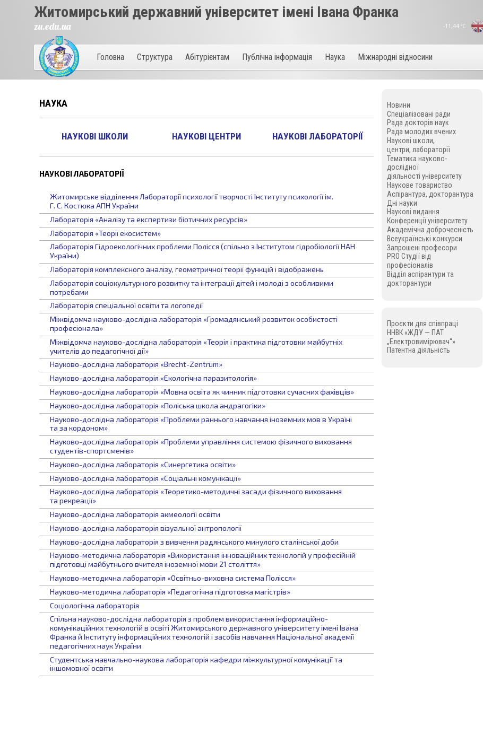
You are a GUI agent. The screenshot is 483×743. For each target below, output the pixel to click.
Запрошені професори (422, 247)
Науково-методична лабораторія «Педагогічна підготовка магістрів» (170, 591)
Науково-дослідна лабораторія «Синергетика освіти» (143, 464)
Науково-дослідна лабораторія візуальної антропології (146, 527)
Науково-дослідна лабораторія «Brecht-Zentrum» (136, 364)
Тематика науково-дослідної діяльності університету (424, 167)
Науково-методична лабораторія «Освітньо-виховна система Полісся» (173, 577)
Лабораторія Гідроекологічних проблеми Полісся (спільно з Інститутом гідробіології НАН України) (202, 251)
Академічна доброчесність (430, 229)
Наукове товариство (419, 185)
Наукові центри (206, 136)
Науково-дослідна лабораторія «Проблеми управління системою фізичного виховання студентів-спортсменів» (201, 446)
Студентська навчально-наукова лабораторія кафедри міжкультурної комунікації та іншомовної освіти (196, 664)
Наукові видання (413, 211)
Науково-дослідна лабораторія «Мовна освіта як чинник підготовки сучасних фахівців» (202, 391)
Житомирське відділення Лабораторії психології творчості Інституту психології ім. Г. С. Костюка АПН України (191, 201)
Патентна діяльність (418, 350)
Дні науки (402, 203)
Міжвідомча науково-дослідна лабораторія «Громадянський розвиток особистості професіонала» (194, 323)
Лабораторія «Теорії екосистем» (105, 233)
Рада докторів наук (418, 122)
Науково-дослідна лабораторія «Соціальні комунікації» (145, 478)
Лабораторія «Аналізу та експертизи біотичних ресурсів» (148, 219)
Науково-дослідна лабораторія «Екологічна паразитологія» (153, 377)
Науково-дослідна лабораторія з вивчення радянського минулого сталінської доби (194, 541)
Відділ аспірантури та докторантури (420, 278)
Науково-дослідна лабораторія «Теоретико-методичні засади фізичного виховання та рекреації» (196, 496)
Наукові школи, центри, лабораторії (418, 145)
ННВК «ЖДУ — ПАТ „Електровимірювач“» (421, 337)
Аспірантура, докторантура (430, 194)
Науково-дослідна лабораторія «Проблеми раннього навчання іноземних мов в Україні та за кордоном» (201, 424)
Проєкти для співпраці (422, 323)
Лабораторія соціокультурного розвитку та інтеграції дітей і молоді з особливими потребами (191, 287)
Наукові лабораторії (317, 136)
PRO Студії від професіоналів (410, 260)
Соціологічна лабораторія (94, 605)
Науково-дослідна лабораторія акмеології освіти (135, 514)
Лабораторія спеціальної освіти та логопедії (126, 305)
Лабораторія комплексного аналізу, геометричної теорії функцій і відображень (187, 269)
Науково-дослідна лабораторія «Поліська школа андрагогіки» (157, 405)
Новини (398, 105)
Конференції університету (427, 220)
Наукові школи (95, 136)
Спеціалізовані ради (419, 114)
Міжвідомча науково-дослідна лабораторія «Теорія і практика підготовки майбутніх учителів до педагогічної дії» (196, 346)
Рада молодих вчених (421, 131)
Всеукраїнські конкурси (424, 238)
